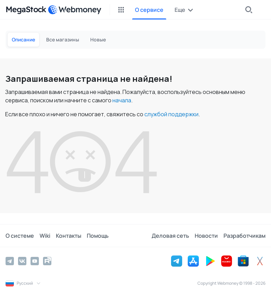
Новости (206, 235)
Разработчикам (244, 235)
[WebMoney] (74, 10)
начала (121, 100)
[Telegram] (10, 261)
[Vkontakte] (22, 261)
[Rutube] (47, 261)
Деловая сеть (170, 235)
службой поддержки (171, 114)
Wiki (45, 235)
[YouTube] (35, 261)
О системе (20, 235)
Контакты (68, 235)
